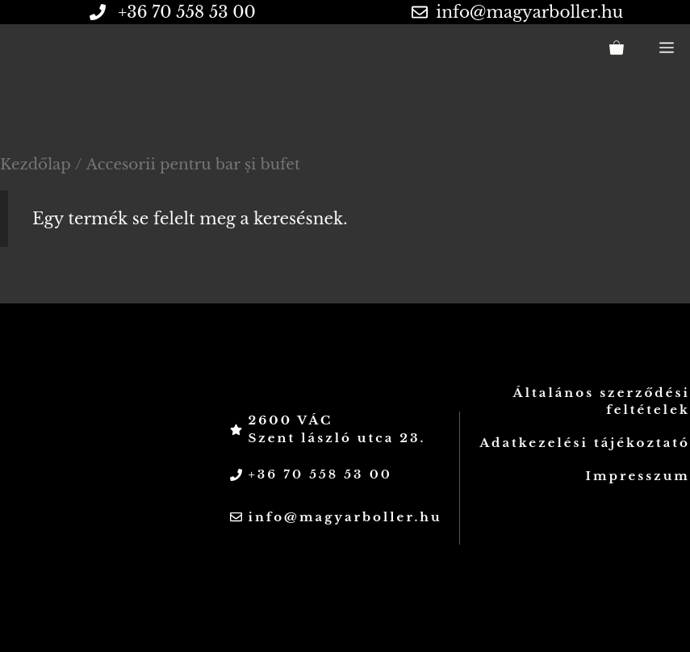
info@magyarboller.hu (529, 12)
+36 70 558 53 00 (319, 474)
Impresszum (638, 475)
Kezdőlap (35, 164)
